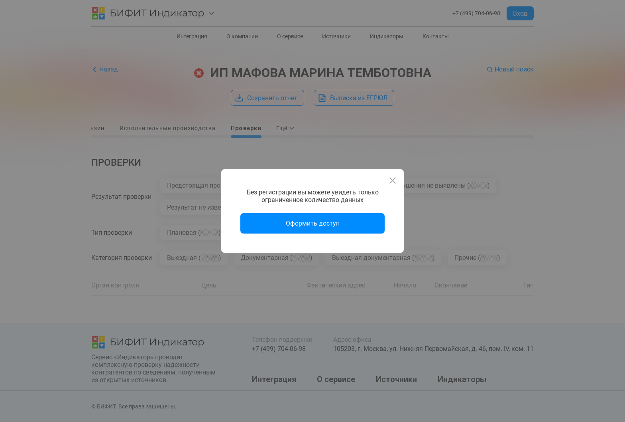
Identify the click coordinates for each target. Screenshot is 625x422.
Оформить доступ (313, 223)
